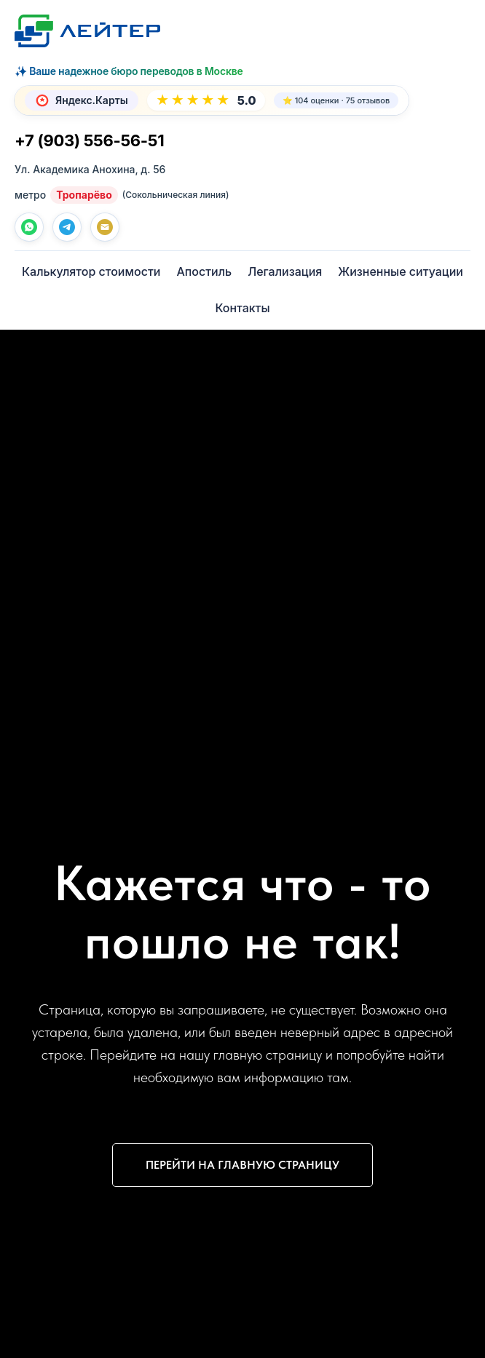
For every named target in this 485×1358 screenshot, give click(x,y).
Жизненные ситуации (400, 271)
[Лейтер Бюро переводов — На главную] (87, 31)
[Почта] (104, 227)
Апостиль (204, 271)
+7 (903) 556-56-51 (89, 140)
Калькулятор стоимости (91, 271)
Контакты (242, 308)
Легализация (285, 271)
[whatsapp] (29, 227)
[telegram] (67, 227)
